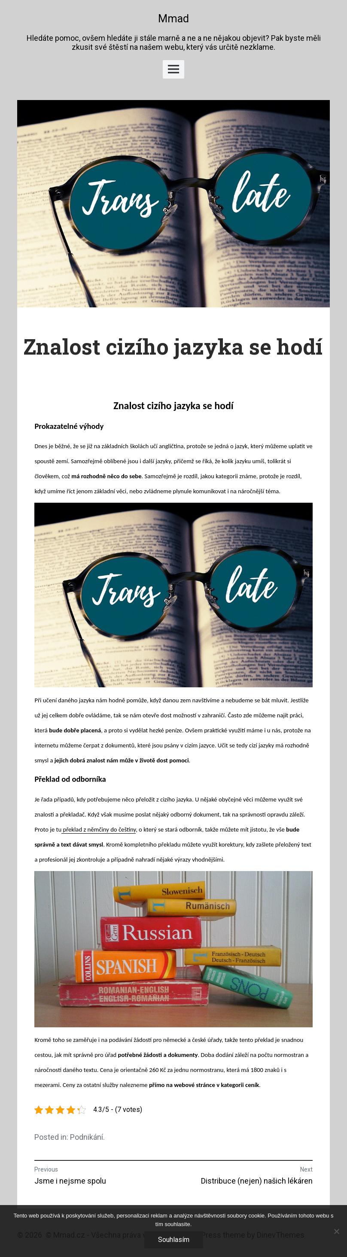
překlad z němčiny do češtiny (98, 829)
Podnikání (86, 1137)
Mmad (173, 18)
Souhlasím (173, 1240)
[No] (336, 1231)
